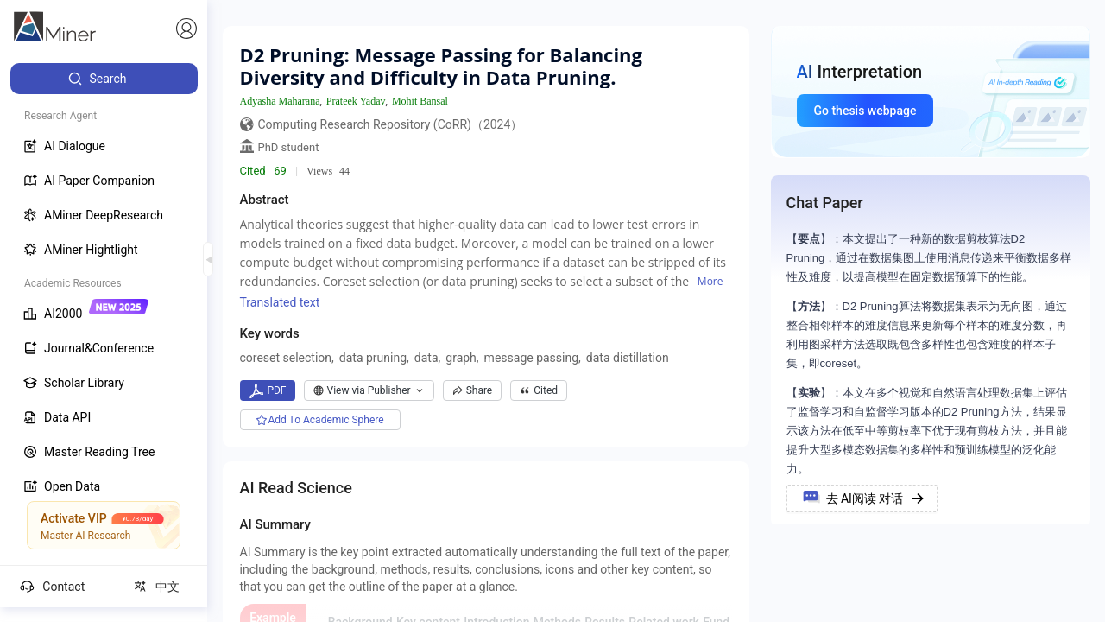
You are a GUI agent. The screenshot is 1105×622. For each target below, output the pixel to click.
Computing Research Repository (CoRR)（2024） (390, 124)
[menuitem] (104, 78)
